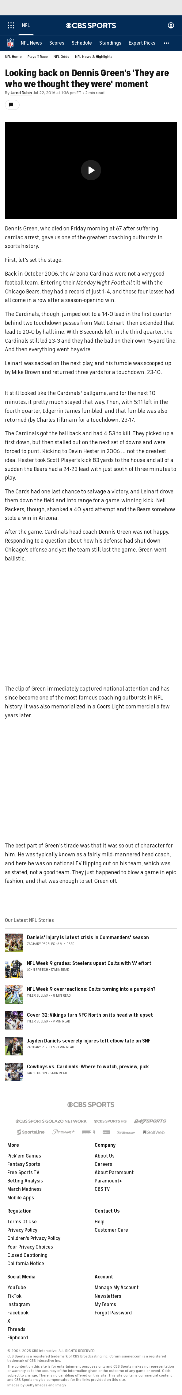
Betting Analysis (25, 1181)
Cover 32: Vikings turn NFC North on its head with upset (90, 1015)
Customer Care (111, 1230)
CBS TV (102, 1189)
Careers (103, 1164)
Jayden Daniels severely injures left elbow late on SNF (88, 1041)
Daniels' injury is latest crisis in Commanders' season (88, 938)
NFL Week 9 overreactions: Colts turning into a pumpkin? (91, 989)
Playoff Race (38, 56)
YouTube (16, 1288)
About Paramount (114, 1173)
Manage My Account (116, 1288)
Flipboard (17, 1338)
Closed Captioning (27, 1255)
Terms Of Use (22, 1222)
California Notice (25, 1264)
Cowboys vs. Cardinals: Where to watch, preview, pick (88, 1067)
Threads (16, 1329)
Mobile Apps (20, 1198)
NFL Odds (61, 56)
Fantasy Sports (23, 1164)
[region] (91, 170)
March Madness (24, 1189)
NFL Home (13, 56)
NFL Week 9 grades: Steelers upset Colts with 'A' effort (89, 963)
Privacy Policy (22, 1230)
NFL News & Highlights (93, 56)
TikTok (14, 1296)
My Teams (105, 1304)
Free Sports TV (23, 1173)
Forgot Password (113, 1313)
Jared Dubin (21, 92)
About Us (105, 1156)
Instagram (18, 1304)
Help (99, 1222)
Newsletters (108, 1296)
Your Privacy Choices (30, 1247)
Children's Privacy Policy (33, 1238)
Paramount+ (108, 1181)
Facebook (17, 1313)
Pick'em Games (24, 1156)
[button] (166, 43)
